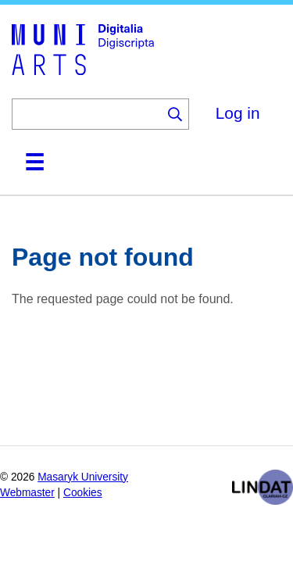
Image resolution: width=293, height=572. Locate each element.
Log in (238, 113)
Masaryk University (83, 477)
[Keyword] (87, 114)
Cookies (82, 493)
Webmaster (27, 493)
